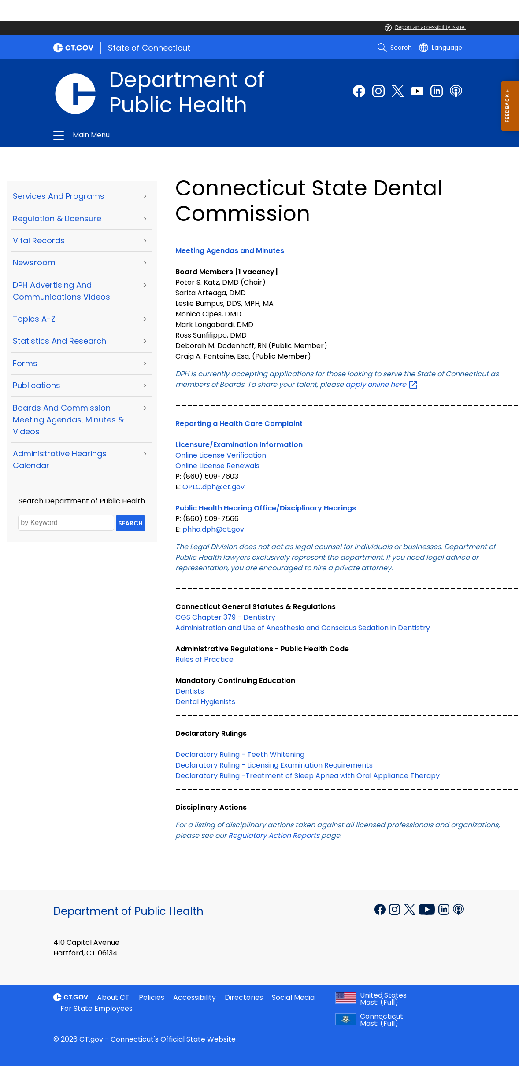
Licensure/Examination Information (239, 445)
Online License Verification (220, 455)
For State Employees (96, 1008)
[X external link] (411, 909)
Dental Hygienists (205, 702)
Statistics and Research (59, 340)
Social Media (293, 997)
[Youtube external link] (417, 91)
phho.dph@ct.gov (213, 529)
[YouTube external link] (428, 909)
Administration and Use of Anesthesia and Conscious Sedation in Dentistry (302, 628)
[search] (395, 47)
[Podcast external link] (456, 91)
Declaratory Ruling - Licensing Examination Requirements (274, 765)
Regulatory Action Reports (273, 835)
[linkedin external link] (436, 91)
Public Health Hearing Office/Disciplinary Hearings (265, 508)
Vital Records (39, 240)
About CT (113, 997)
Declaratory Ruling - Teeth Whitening (239, 754)
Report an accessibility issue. (425, 27)
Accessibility (194, 997)
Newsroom (34, 262)
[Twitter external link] (398, 91)
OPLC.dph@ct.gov (213, 487)
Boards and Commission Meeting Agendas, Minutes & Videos (68, 419)
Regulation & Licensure (57, 218)
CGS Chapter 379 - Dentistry (225, 617)
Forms (25, 363)
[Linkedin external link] (444, 909)
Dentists (189, 691)
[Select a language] (440, 47)
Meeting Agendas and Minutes (229, 251)
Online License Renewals (217, 466)
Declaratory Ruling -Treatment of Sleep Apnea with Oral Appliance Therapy (307, 776)
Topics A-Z (34, 318)
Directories (244, 997)
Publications (36, 385)
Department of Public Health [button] (183, 135)
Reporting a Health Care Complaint (239, 424)
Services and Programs (58, 196)
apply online (381, 384)
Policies (151, 997)
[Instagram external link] (378, 91)
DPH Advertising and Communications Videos (61, 290)
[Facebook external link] (359, 91)
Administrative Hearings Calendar (60, 459)
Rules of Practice (204, 659)
